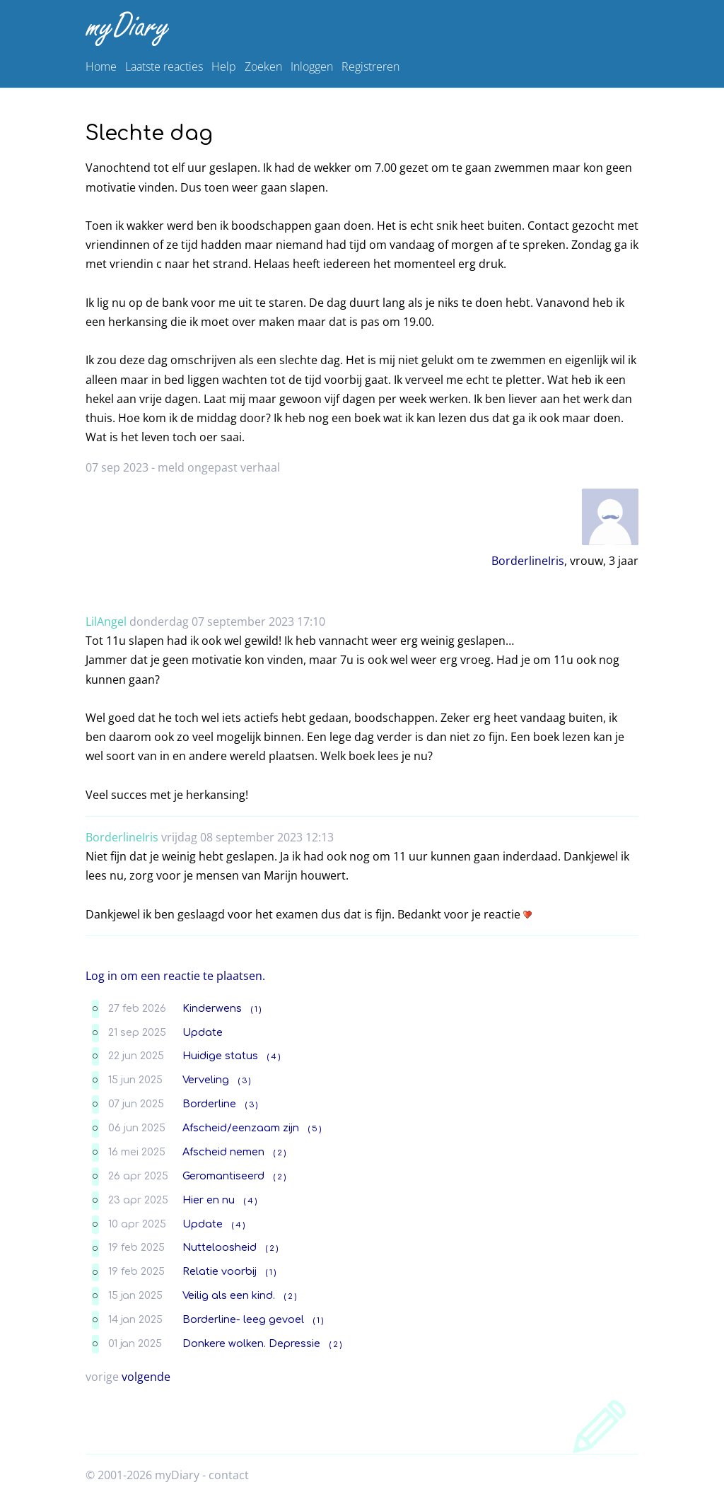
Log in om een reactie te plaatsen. (175, 976)
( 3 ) (244, 1080)
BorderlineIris (527, 560)
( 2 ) (279, 1152)
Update (202, 1032)
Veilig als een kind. (228, 1295)
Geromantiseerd (223, 1176)
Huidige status (220, 1055)
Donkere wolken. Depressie (251, 1343)
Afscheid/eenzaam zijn (240, 1127)
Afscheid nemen (223, 1151)
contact (229, 1475)
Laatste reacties (164, 66)
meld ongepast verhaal (219, 467)
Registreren (370, 66)
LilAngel (106, 621)
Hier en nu (208, 1200)
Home (101, 66)
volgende (146, 1376)
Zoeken (263, 66)
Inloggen (312, 66)
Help (223, 66)
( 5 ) (315, 1128)
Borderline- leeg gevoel (243, 1319)
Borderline (209, 1103)
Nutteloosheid (219, 1247)
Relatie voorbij (219, 1271)
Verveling (205, 1079)
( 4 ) (274, 1056)
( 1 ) (256, 1009)
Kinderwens (212, 1008)
